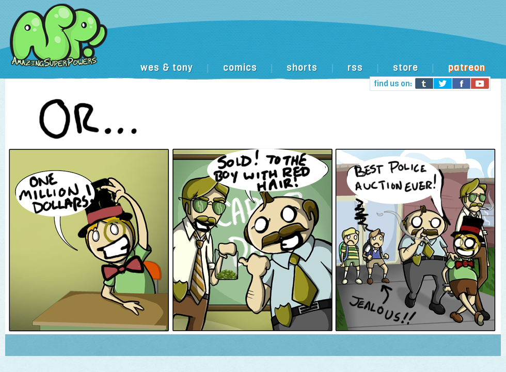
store (405, 67)
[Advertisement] (173, 63)
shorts (302, 67)
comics (240, 67)
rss (355, 67)
